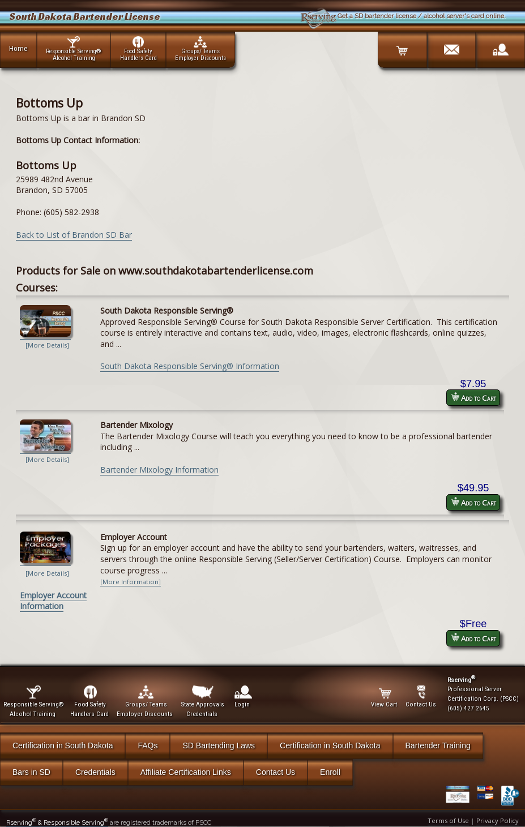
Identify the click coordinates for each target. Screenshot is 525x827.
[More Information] (130, 581)
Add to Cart (473, 397)
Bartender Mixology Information (159, 469)
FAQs (147, 745)
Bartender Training (438, 745)
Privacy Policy (497, 820)
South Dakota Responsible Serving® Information (189, 366)
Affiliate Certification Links (185, 772)
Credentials (95, 772)
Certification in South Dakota (62, 745)
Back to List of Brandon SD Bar (74, 234)
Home (18, 48)
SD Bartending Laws (218, 745)
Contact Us (275, 772)
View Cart (385, 696)
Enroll (330, 772)
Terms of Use (448, 820)
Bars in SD (31, 772)
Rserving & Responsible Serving (57, 822)
